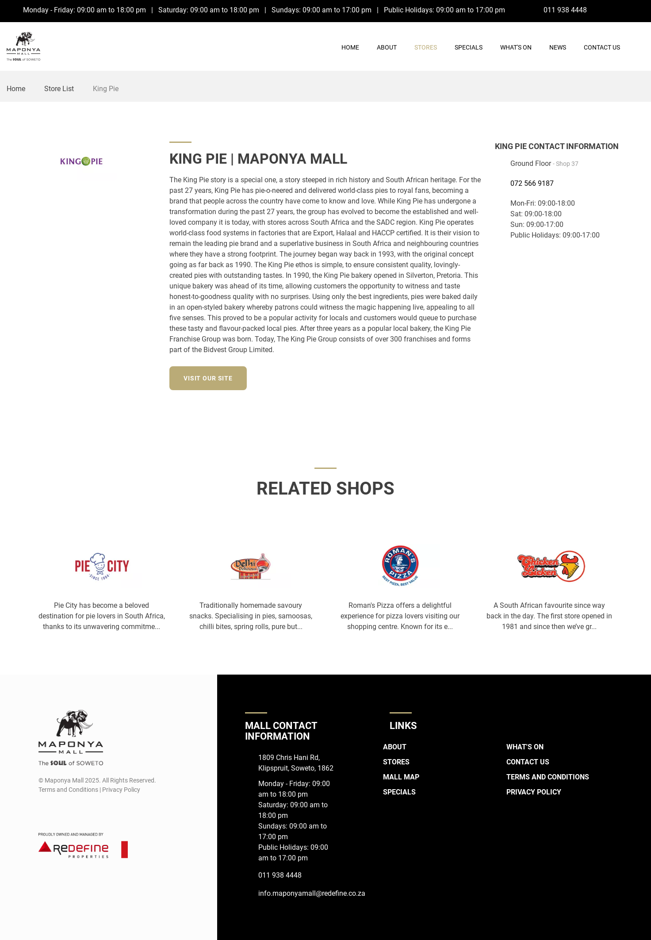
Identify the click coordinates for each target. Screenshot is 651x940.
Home (350, 47)
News (557, 47)
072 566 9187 (532, 183)
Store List (59, 88)
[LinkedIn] (459, 377)
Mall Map (401, 777)
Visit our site (208, 378)
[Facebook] (622, 9)
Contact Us (602, 47)
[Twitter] (476, 377)
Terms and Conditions (547, 777)
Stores (425, 47)
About (387, 47)
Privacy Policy (533, 792)
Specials (469, 47)
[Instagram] (638, 9)
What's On (516, 47)
